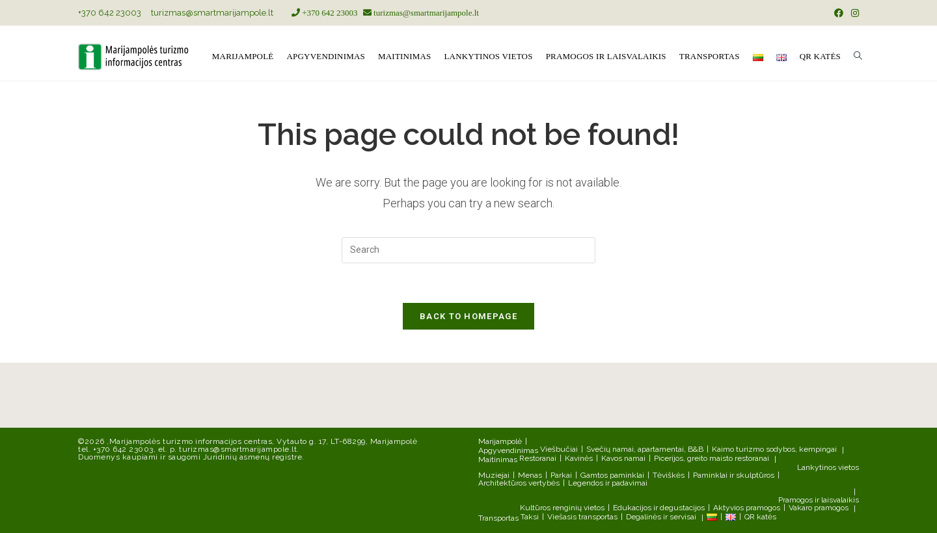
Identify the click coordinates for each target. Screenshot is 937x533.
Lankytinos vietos (828, 467)
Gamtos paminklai (612, 475)
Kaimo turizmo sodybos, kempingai (774, 449)
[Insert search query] (468, 250)
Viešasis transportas (582, 516)
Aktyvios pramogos (746, 507)
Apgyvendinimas (508, 450)
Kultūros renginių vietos (562, 507)
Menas (530, 475)
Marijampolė (500, 441)
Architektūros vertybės (519, 483)
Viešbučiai (559, 449)
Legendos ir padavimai (607, 483)
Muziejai (493, 475)
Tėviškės (669, 475)
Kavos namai (623, 458)
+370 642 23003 (109, 13)
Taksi (530, 516)
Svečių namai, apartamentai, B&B (644, 449)
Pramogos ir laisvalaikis (818, 499)
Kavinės (579, 458)
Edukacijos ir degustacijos (659, 507)
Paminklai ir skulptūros (733, 475)
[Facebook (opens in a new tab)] (838, 13)
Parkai (561, 475)
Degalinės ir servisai (661, 516)
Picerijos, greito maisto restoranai (711, 458)
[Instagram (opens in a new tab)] (853, 13)
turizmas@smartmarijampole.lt (212, 13)
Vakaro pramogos (819, 507)
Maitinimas (497, 459)
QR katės (760, 516)
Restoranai (537, 458)
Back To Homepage (468, 316)
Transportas (498, 518)
